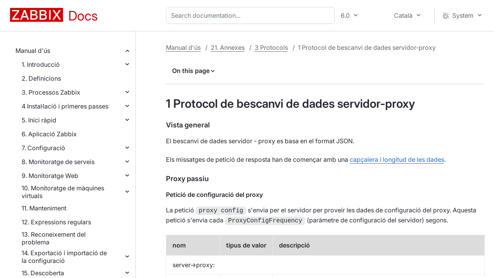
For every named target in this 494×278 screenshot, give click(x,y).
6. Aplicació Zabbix (49, 134)
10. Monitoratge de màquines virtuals (63, 192)
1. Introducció (41, 64)
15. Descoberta (43, 273)
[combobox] (252, 15)
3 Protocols (271, 47)
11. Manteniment (44, 208)
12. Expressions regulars (56, 222)
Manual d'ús (32, 50)
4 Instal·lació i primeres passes (65, 106)
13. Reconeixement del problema (54, 238)
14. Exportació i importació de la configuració (64, 256)
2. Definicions (41, 78)
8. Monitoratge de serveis (58, 162)
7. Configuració (43, 148)
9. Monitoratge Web (50, 176)
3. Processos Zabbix (51, 92)
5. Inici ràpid (39, 120)
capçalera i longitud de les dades (397, 159)
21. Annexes (228, 47)
